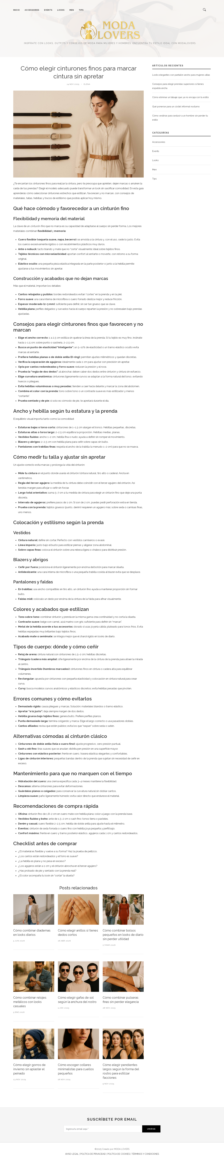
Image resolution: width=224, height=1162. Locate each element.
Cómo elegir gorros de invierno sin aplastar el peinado (29, 1069)
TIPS (81, 10)
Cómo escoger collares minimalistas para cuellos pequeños (76, 1069)
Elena (87, 84)
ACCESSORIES (32, 10)
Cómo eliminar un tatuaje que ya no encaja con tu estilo (180, 97)
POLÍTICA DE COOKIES (118, 1154)
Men (154, 169)
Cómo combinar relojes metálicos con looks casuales (29, 1002)
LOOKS (61, 10)
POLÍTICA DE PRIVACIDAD (93, 1154)
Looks (155, 160)
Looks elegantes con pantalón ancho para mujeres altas (181, 75)
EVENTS (48, 10)
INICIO (16, 10)
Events (155, 151)
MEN (71, 10)
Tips (154, 178)
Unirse (151, 1129)
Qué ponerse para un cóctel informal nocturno (176, 106)
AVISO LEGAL (72, 1154)
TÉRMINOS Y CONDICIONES (145, 1154)
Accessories (158, 142)
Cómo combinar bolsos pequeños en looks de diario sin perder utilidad (123, 935)
